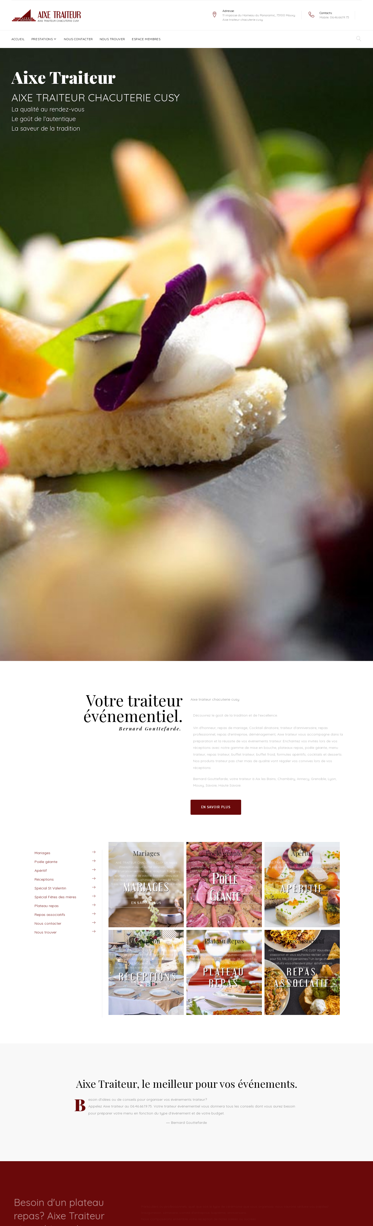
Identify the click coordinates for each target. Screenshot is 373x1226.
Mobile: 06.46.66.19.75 (334, 17)
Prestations (42, 39)
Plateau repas (47, 905)
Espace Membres (146, 39)
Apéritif (41, 870)
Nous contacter (78, 39)
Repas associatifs (50, 914)
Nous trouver (112, 39)
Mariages (42, 853)
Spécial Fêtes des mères (55, 897)
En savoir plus (215, 807)
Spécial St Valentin (50, 888)
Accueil (18, 39)
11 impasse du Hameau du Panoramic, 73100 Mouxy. (259, 15)
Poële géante (46, 861)
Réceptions (44, 879)
